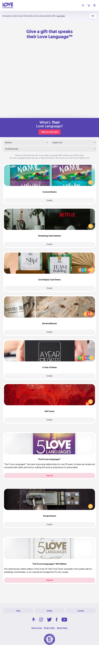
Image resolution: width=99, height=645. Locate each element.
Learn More (61, 16)
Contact (81, 611)
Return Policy (62, 628)
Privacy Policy (49, 628)
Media (49, 611)
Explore (49, 475)
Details (49, 201)
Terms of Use (36, 628)
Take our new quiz (49, 132)
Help (18, 611)
